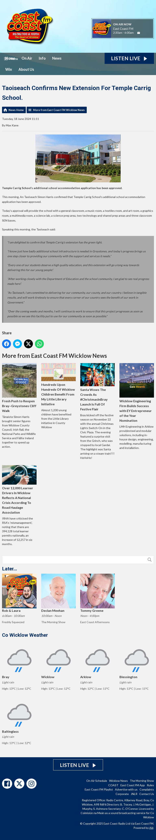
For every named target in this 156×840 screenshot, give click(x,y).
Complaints (147, 789)
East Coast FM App (132, 785)
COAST (113, 785)
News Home (16, 110)
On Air (27, 58)
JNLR (134, 794)
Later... (9, 569)
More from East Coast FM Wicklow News (59, 110)
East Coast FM (123, 28)
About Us (26, 69)
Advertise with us (126, 789)
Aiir (151, 827)
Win (8, 69)
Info (42, 58)
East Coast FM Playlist (99, 789)
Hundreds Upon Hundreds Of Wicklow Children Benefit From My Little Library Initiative (58, 384)
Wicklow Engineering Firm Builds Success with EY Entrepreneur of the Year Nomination (136, 392)
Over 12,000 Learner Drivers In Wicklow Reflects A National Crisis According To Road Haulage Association (19, 489)
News (57, 58)
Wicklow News (118, 780)
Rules (150, 785)
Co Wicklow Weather (25, 635)
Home (10, 58)
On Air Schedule (96, 780)
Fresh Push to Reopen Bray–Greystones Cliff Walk (19, 388)
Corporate (122, 794)
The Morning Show (142, 780)
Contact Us (146, 794)
